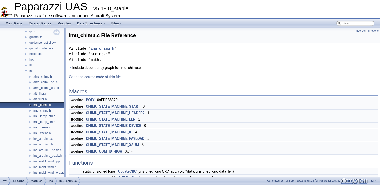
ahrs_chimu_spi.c (45, 82)
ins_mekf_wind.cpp (46, 161)
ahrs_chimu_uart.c (46, 88)
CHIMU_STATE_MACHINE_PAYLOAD (115, 138)
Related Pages (39, 23)
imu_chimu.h (42, 110)
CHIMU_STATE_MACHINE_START (113, 106)
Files (116, 23)
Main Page (14, 23)
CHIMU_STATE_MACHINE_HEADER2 (115, 113)
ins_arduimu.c (43, 139)
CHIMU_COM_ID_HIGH (104, 151)
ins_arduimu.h (43, 144)
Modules (64, 23)
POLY (90, 100)
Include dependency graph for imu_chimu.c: (105, 68)
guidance (35, 37)
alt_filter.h (40, 99)
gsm (32, 31)
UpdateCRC (127, 171)
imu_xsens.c (42, 127)
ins (31, 71)
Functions (373, 30)
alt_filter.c (40, 93)
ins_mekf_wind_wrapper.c (51, 172)
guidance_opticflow (42, 42)
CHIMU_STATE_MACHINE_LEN (110, 119)
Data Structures (91, 23)
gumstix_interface (41, 48)
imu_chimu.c (42, 105)
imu (31, 65)
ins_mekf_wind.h (44, 167)
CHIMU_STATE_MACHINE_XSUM (112, 145)
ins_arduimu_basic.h (47, 156)
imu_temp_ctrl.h (44, 122)
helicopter (36, 54)
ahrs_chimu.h (42, 76)
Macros (360, 30)
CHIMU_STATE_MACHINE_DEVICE (113, 126)
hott (31, 59)
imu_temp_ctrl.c (44, 116)
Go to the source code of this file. (95, 77)
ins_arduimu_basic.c (47, 150)
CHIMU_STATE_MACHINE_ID (109, 132)
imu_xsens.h (42, 133)
